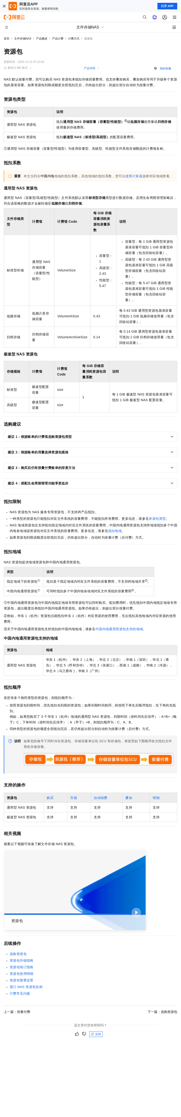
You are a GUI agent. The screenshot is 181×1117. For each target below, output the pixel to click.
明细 (156, 798)
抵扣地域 (115, 531)
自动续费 (100, 798)
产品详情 (89, 68)
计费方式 (73, 38)
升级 (73, 798)
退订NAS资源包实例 (26, 987)
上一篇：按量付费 (17, 1012)
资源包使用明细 (21, 974)
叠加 (128, 798)
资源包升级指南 (21, 960)
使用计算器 (133, 176)
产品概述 (41, 38)
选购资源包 (18, 954)
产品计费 (57, 38)
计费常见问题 (20, 993)
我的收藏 (165, 68)
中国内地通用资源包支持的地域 (119, 629)
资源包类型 (157, 518)
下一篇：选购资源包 (162, 1012)
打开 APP (167, 6)
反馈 (96, 1034)
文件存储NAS (22, 38)
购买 (50, 798)
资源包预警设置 (21, 980)
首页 (6, 38)
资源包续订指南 (21, 967)
